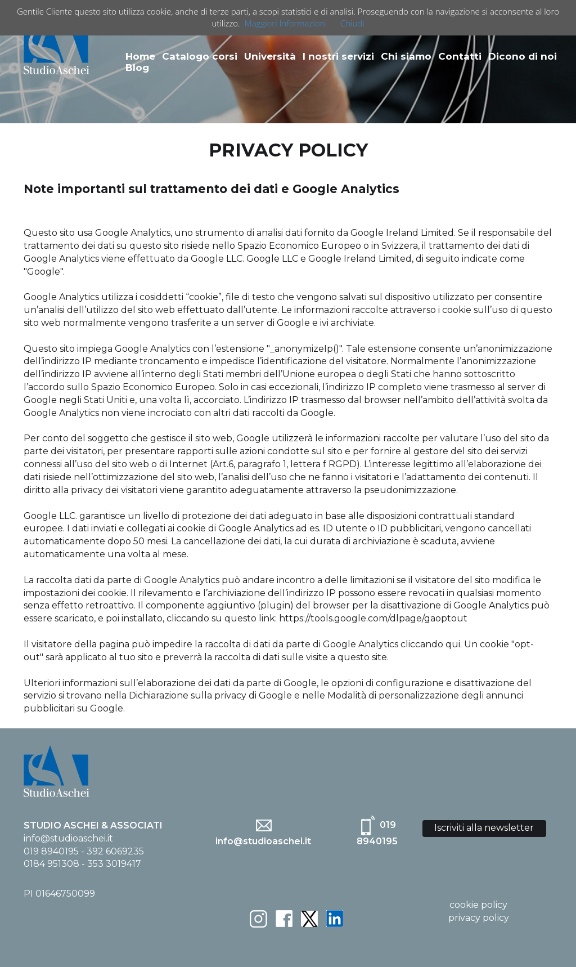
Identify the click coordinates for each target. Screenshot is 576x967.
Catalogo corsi (199, 56)
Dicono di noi (522, 56)
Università (270, 56)
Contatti (460, 56)
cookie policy (478, 904)
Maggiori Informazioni (286, 23)
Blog (137, 67)
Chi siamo (406, 56)
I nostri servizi (338, 56)
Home (140, 56)
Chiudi (352, 23)
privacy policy (478, 917)
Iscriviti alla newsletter (484, 827)
